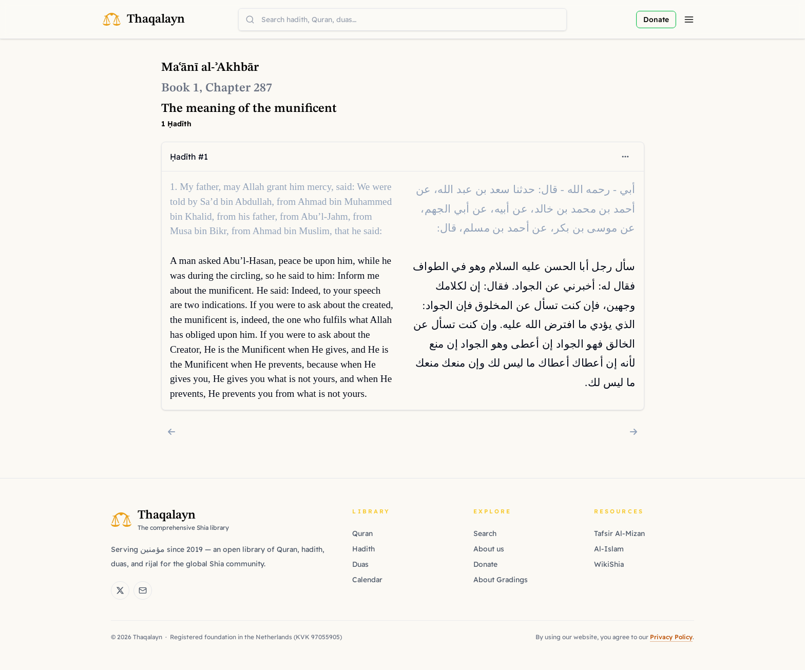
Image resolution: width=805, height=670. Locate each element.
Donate (485, 564)
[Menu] (689, 19)
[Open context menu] (625, 156)
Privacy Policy (671, 637)
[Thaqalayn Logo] (144, 19)
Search (484, 533)
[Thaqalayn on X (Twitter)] (120, 590)
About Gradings (500, 579)
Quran (362, 533)
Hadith (363, 548)
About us (488, 548)
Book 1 (180, 88)
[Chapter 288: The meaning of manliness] (633, 432)
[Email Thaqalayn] (142, 590)
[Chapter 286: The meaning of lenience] (171, 432)
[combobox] (402, 19)
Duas (360, 564)
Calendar (367, 579)
